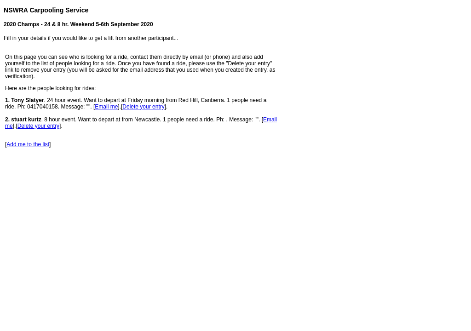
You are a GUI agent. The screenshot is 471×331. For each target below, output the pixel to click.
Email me (106, 106)
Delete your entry (143, 106)
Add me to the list (27, 144)
